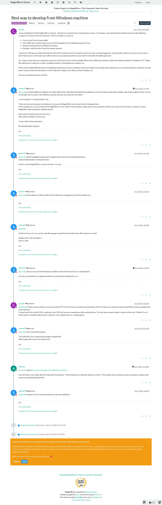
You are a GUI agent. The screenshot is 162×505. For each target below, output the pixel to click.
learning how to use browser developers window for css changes (37, 140)
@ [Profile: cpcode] (22, 92)
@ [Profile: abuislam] (23, 394)
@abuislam (30, 391)
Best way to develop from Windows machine (49, 370)
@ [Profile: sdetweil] (23, 307)
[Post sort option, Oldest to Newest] (135, 23)
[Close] (149, 441)
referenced (31, 425)
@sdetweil (30, 153)
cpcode (21, 30)
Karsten (98, 494)
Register (17, 461)
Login (24, 461)
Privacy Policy (85, 500)
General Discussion (19, 23)
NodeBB (78, 497)
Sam (77, 494)
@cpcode (30, 89)
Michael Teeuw (91, 492)
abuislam (22, 367)
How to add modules (24, 136)
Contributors (97, 497)
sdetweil (22, 89)
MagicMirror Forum (20, 2)
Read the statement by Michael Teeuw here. (81, 11)
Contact (75, 500)
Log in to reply (144, 23)
